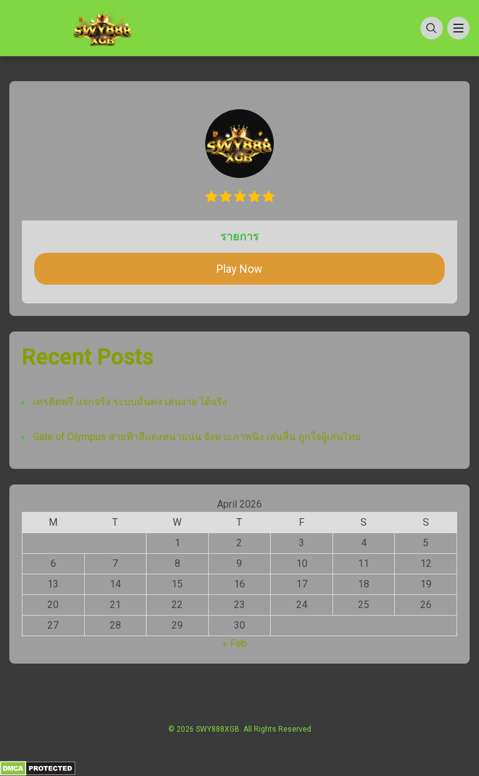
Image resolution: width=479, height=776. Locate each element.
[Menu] (458, 28)
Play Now (239, 268)
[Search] (431, 28)
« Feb (235, 643)
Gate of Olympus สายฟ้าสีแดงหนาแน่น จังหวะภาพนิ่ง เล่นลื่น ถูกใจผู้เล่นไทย (196, 437)
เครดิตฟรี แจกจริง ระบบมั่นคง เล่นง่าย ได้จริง (130, 402)
